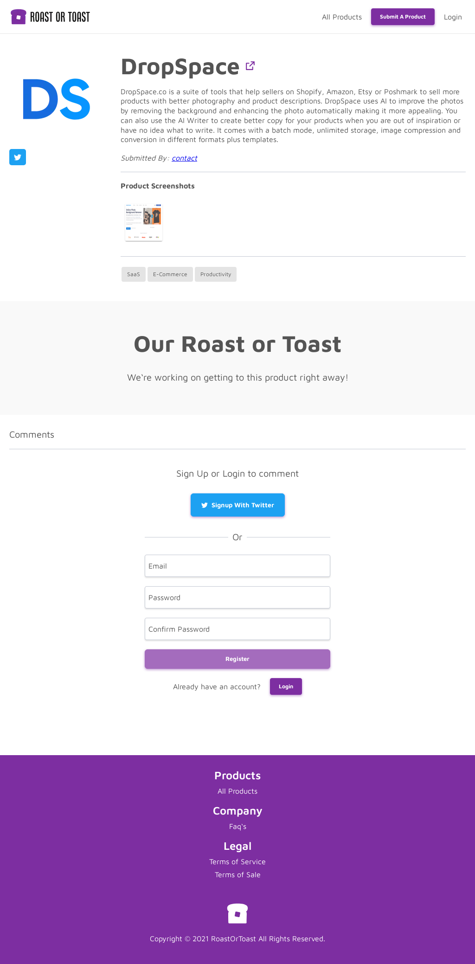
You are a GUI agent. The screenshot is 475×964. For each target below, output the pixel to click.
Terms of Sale (238, 874)
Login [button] (286, 686)
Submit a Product (403, 16)
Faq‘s (237, 826)
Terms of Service (237, 861)
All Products (342, 17)
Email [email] (157, 566)
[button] (250, 65)
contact (184, 158)
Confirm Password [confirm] (179, 629)
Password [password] (164, 597)
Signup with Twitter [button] (237, 505)
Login (453, 17)
